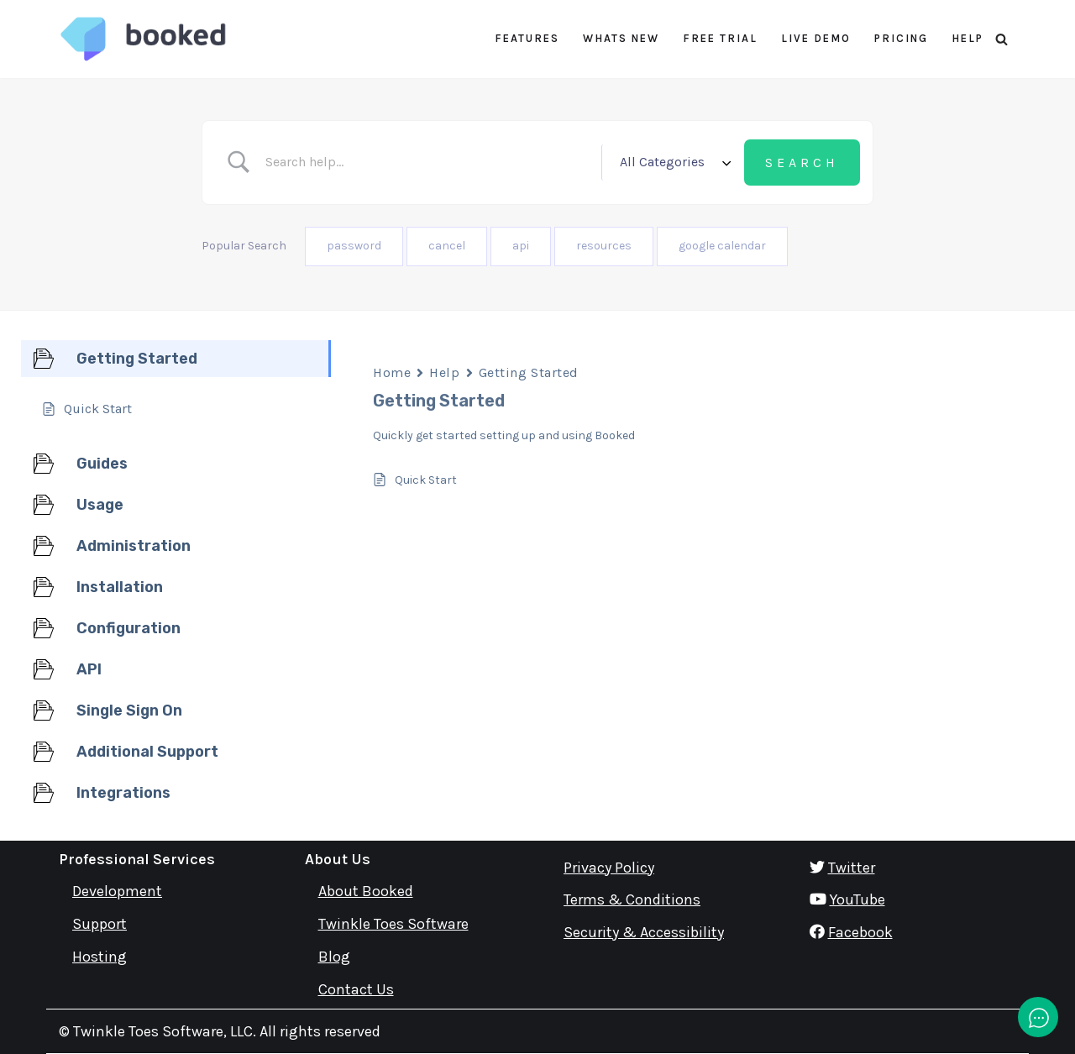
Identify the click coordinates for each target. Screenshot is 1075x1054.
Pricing (901, 38)
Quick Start (426, 480)
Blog (334, 956)
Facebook (860, 932)
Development (117, 891)
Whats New (621, 38)
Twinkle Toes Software (393, 924)
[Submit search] (802, 162)
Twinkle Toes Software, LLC (163, 1031)
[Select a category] (672, 162)
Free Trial (720, 38)
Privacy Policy (609, 867)
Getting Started (529, 372)
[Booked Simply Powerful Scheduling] (143, 39)
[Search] (1001, 39)
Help (967, 38)
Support (99, 924)
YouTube (857, 899)
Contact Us (356, 989)
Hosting (99, 956)
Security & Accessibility (644, 932)
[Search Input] (428, 162)
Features (527, 38)
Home (392, 372)
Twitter (851, 867)
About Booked (365, 891)
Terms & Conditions (632, 899)
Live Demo (816, 38)
